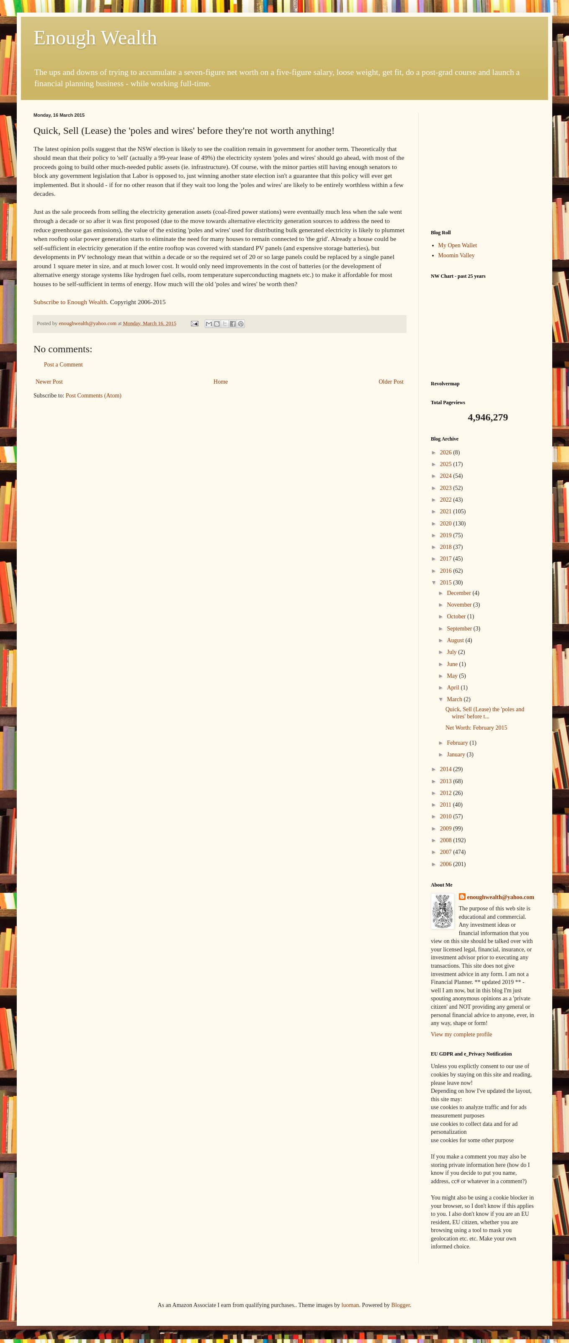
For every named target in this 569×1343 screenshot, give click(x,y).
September (460, 628)
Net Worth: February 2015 (476, 728)
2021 (446, 511)
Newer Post (49, 382)
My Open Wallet (457, 245)
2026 (446, 452)
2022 (446, 500)
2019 (446, 535)
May (453, 676)
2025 (446, 464)
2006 (446, 864)
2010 (446, 816)
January (456, 754)
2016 (446, 571)
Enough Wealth (95, 37)
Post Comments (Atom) (93, 395)
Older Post (391, 382)
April (454, 687)
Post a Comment (63, 364)
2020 (446, 523)
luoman (350, 1305)
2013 (446, 781)
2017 (446, 559)
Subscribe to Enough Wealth (70, 301)
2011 (446, 805)
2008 (446, 840)
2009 (446, 828)
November (460, 605)
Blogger (400, 1305)
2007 (446, 852)
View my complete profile (461, 1034)
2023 (446, 488)
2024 (446, 476)
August (456, 640)
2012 (446, 793)
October (457, 616)
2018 (446, 547)
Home (221, 382)
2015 (446, 582)
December (459, 593)
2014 (446, 769)
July (452, 652)
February (458, 743)
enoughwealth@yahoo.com (500, 897)
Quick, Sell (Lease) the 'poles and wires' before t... (484, 713)
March (455, 699)
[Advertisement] (483, 165)
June (453, 664)
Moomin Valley (456, 255)
